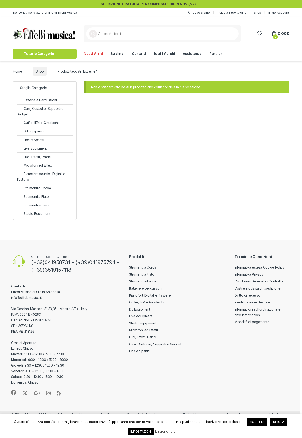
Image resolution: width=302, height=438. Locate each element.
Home (17, 71)
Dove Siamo (198, 13)
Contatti (139, 54)
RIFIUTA (278, 422)
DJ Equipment (31, 131)
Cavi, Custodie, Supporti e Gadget (40, 111)
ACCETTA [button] (257, 422)
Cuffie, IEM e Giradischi (37, 123)
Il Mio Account (278, 12)
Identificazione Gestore (252, 302)
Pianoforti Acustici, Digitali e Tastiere (41, 176)
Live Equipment (32, 148)
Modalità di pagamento (252, 322)
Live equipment (140, 316)
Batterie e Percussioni (37, 100)
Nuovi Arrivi (93, 54)
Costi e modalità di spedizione (258, 288)
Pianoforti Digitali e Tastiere (150, 295)
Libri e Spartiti (30, 140)
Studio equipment (142, 323)
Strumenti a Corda (34, 188)
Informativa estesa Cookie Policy (260, 267)
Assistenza (192, 54)
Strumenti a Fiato (33, 197)
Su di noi (117, 54)
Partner (215, 54)
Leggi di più (165, 431)
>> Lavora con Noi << (247, 54)
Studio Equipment (33, 214)
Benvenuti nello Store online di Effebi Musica (45, 12)
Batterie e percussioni (145, 288)
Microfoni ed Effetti (34, 165)
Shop (257, 12)
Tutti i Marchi (164, 54)
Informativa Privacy (249, 274)
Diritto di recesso (247, 295)
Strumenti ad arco (33, 205)
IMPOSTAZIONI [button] (140, 431)
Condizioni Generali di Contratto (259, 281)
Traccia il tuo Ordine (232, 12)
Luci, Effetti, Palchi (34, 157)
